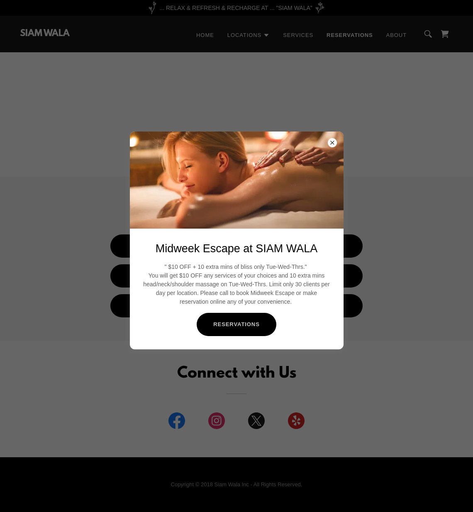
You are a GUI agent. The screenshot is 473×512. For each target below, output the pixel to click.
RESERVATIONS (236, 324)
